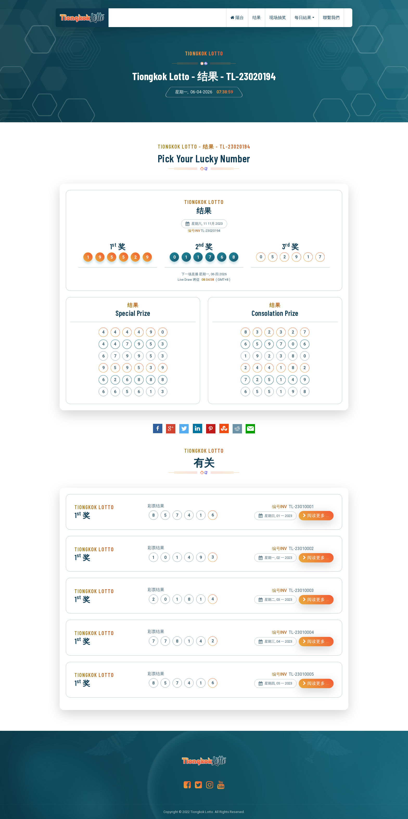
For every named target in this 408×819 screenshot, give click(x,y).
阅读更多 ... (316, 515)
